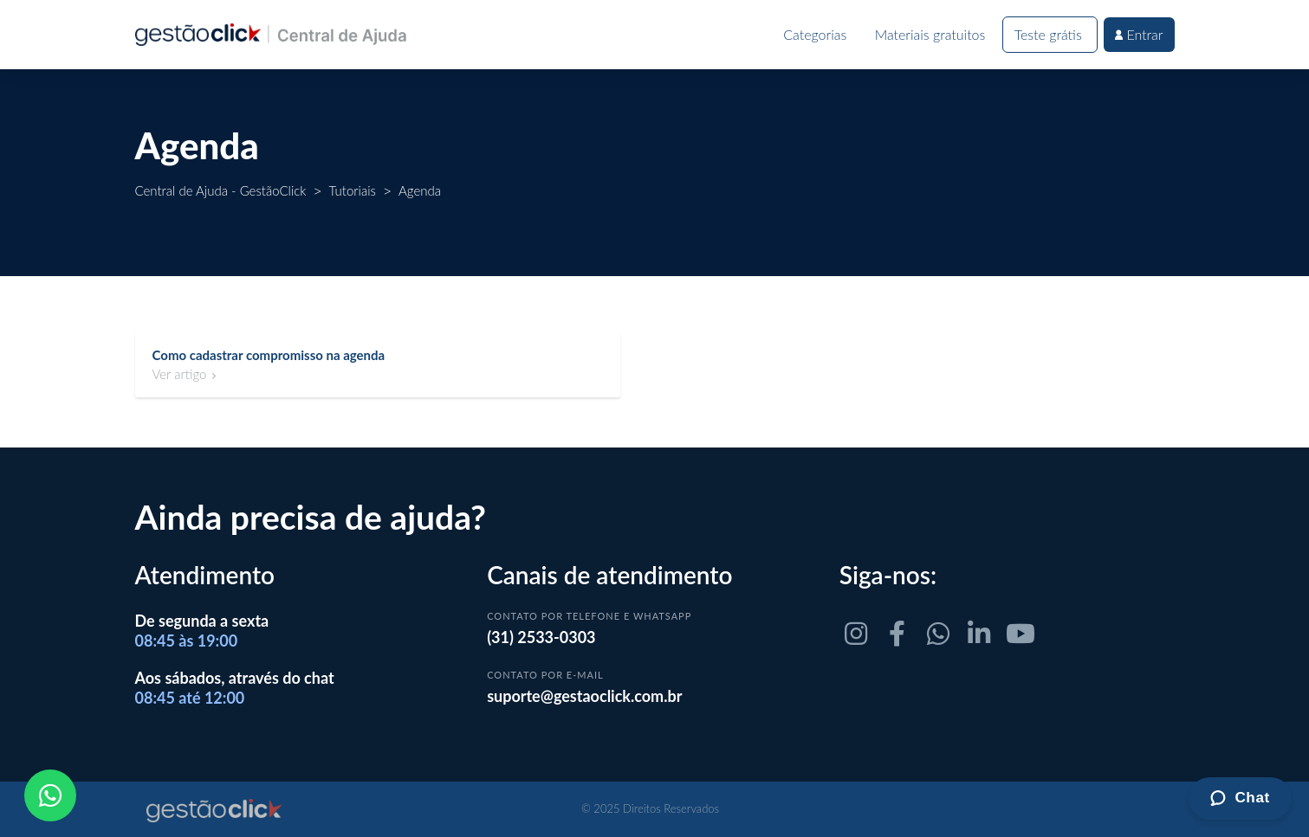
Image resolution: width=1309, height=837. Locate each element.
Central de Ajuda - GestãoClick (221, 190)
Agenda (420, 190)
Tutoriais (352, 190)
